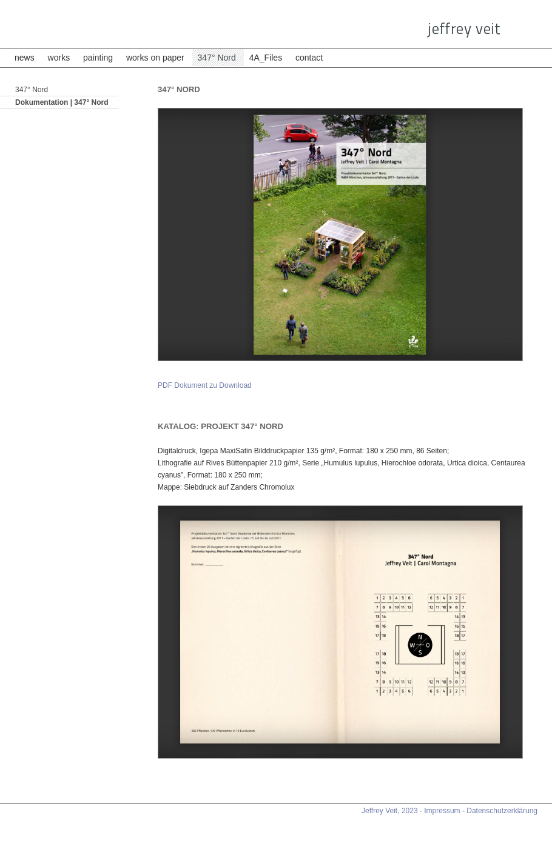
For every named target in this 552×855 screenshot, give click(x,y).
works (59, 57)
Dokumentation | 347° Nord (62, 102)
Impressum (442, 811)
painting (98, 57)
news (25, 57)
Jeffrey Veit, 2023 (390, 811)
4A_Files (266, 57)
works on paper (155, 57)
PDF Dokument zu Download (205, 385)
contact (309, 57)
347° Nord (218, 57)
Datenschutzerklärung (501, 811)
